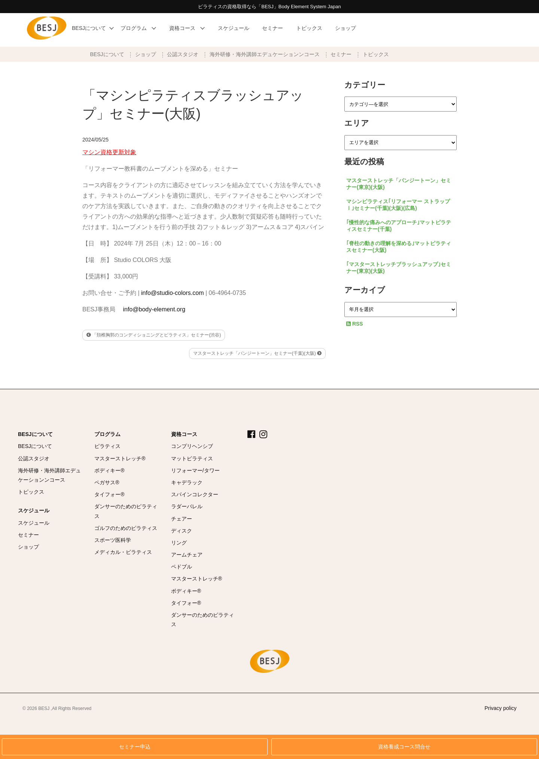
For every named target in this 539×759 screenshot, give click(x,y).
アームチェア (186, 555)
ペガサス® (106, 482)
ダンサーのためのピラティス (125, 511)
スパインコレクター (194, 494)
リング (179, 543)
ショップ (145, 54)
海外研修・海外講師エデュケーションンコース (265, 54)
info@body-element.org (154, 309)
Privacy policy (500, 708)
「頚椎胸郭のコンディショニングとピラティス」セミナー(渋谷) (153, 335)
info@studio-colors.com (172, 293)
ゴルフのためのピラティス (125, 528)
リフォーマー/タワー (195, 470)
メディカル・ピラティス (123, 552)
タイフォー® (109, 494)
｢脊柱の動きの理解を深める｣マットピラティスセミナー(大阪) (398, 246)
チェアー (181, 519)
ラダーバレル (186, 506)
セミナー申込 (134, 747)
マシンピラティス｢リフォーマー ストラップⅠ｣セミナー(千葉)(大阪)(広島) (398, 204)
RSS (354, 324)
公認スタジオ (182, 54)
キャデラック (186, 482)
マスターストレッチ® (119, 458)
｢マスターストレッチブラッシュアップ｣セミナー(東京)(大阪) (398, 267)
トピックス (376, 54)
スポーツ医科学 (112, 540)
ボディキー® (109, 470)
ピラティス (107, 446)
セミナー (341, 54)
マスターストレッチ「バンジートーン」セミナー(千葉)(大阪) (257, 353)
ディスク (181, 531)
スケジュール (33, 510)
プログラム (107, 434)
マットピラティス (192, 458)
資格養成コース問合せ (404, 747)
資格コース (184, 434)
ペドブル (181, 567)
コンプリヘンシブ (192, 446)
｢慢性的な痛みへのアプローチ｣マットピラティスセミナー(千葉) (398, 225)
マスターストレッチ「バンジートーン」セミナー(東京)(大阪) (398, 183)
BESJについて (107, 54)
